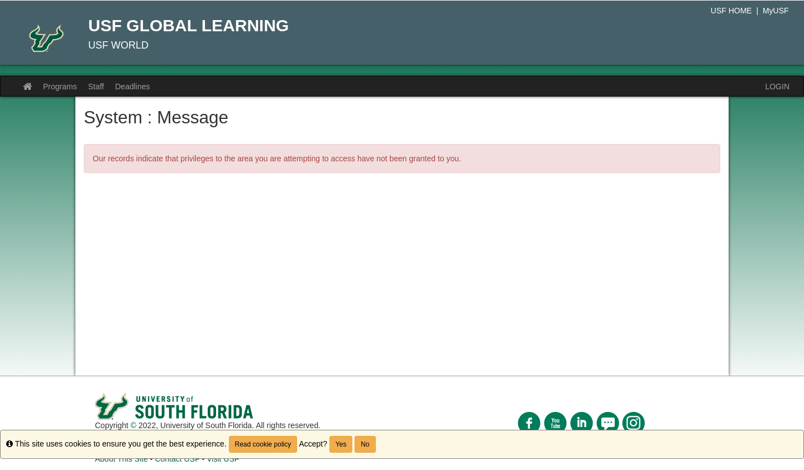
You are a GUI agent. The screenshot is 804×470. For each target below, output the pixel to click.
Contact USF (177, 458)
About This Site (121, 458)
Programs (60, 86)
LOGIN (777, 86)
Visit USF (223, 458)
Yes (341, 444)
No (365, 444)
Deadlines (132, 86)
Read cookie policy (263, 444)
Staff (96, 86)
